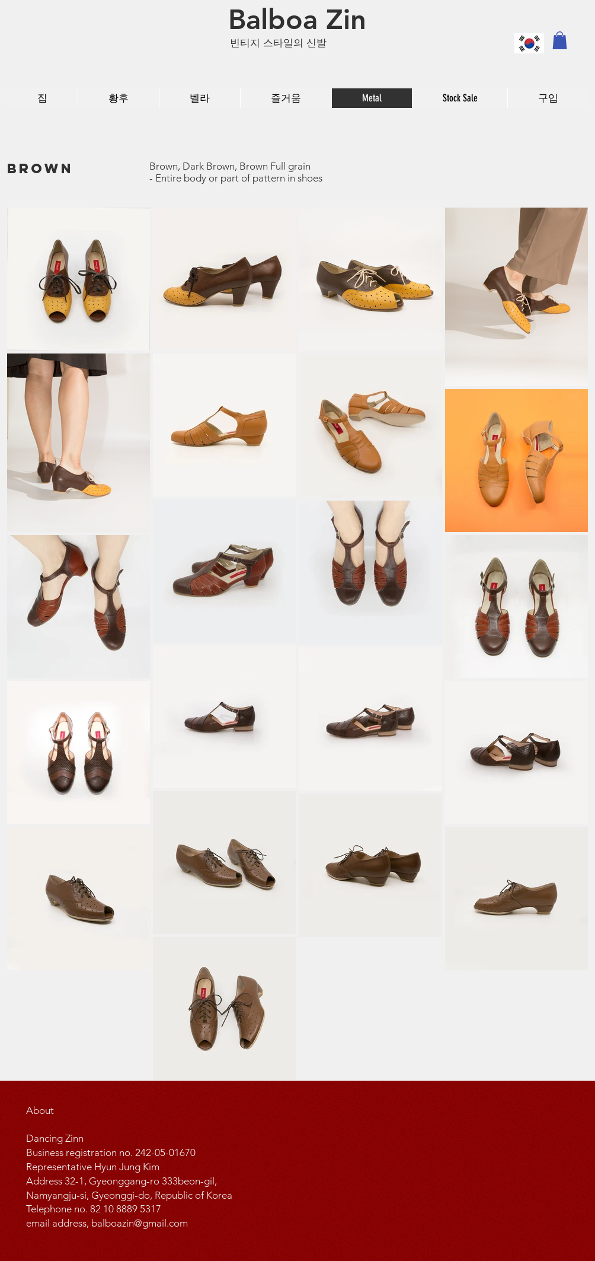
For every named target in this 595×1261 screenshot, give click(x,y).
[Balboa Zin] (297, 19)
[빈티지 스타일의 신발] (285, 43)
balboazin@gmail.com (139, 1223)
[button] (559, 40)
